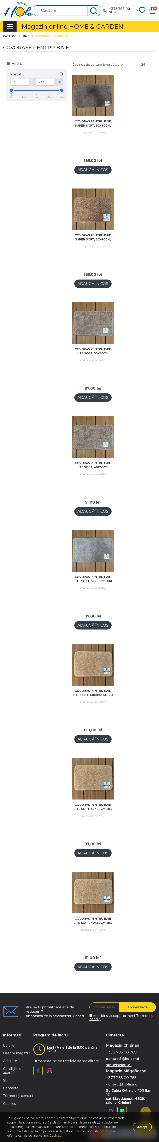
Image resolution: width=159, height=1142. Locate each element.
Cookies (9, 1104)
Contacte (10, 1088)
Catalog (12, 36)
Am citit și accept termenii (121, 1017)
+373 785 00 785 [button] (121, 1078)
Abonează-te (138, 1007)
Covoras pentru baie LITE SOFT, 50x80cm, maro (93, 353)
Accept (142, 1127)
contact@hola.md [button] (122, 1084)
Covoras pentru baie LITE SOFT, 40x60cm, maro (93, 467)
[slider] (11, 90)
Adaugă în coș (92, 170)
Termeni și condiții (18, 1096)
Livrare (8, 1045)
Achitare (10, 1061)
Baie (28, 36)
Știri (6, 1080)
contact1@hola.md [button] (122, 1059)
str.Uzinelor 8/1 (118, 1065)
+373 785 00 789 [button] (121, 1052)
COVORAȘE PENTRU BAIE (53, 36)
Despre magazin (16, 1053)
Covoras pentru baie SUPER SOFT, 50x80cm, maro (93, 125)
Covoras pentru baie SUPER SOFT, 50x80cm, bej (93, 239)
